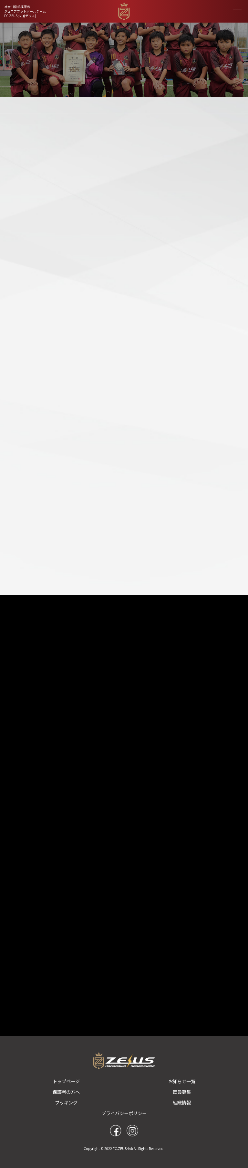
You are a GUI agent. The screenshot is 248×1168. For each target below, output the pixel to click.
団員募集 (182, 1091)
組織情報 (182, 1102)
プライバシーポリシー (124, 1113)
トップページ (66, 1081)
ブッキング (66, 1102)
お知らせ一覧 (181, 1081)
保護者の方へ (66, 1091)
